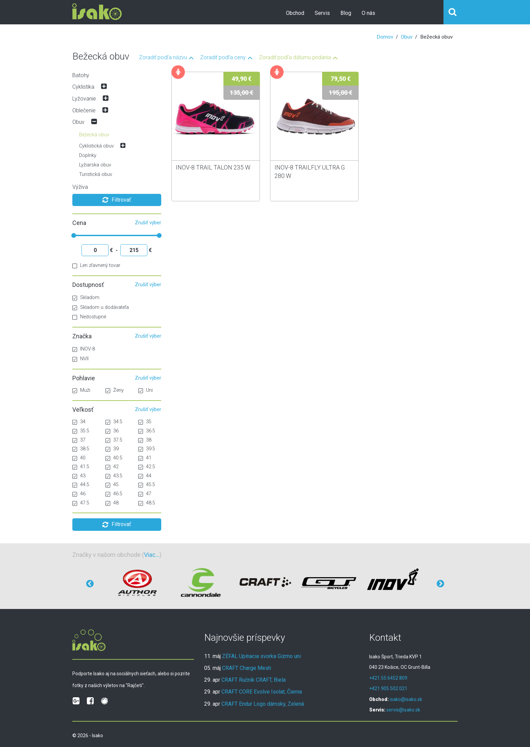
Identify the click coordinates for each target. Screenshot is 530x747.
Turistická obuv (95, 174)
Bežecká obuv (94, 135)
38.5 (80, 449)
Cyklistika (83, 87)
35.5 (80, 431)
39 (112, 449)
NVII (80, 359)
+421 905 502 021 (388, 688)
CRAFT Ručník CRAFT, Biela (253, 680)
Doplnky (87, 155)
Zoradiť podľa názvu (163, 57)
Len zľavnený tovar (96, 265)
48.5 (146, 503)
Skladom (85, 297)
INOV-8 (83, 349)
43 (79, 476)
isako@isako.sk (406, 699)
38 (144, 440)
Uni (145, 390)
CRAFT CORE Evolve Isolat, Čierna (261, 691)
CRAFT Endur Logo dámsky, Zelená (262, 704)
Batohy (80, 75)
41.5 (80, 467)
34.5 (113, 422)
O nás (368, 13)
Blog (345, 13)
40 (79, 458)
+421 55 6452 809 (388, 678)
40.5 (113, 458)
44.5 (80, 485)
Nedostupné (89, 317)
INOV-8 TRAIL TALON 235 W (213, 167)
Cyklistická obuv (96, 146)
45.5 (146, 485)
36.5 (146, 431)
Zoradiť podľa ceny (223, 57)
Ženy (114, 390)
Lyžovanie (84, 98)
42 (112, 467)
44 (144, 476)
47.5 (80, 503)
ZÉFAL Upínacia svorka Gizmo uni (261, 656)
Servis (322, 13)
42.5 (146, 467)
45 (112, 485)
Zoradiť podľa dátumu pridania (295, 57)
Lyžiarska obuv (95, 165)
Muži (81, 390)
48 (112, 503)
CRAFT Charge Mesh (246, 668)
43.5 (113, 476)
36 (112, 431)
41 (144, 458)
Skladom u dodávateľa (100, 307)
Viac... (152, 554)
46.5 (113, 494)
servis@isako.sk (403, 709)
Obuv (406, 37)
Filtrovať (116, 200)
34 (79, 422)
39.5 (146, 449)
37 (79, 440)
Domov (385, 37)
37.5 (113, 440)
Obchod (295, 13)
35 (144, 422)
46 (79, 494)
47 (144, 494)
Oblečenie (84, 110)
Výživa (80, 187)
